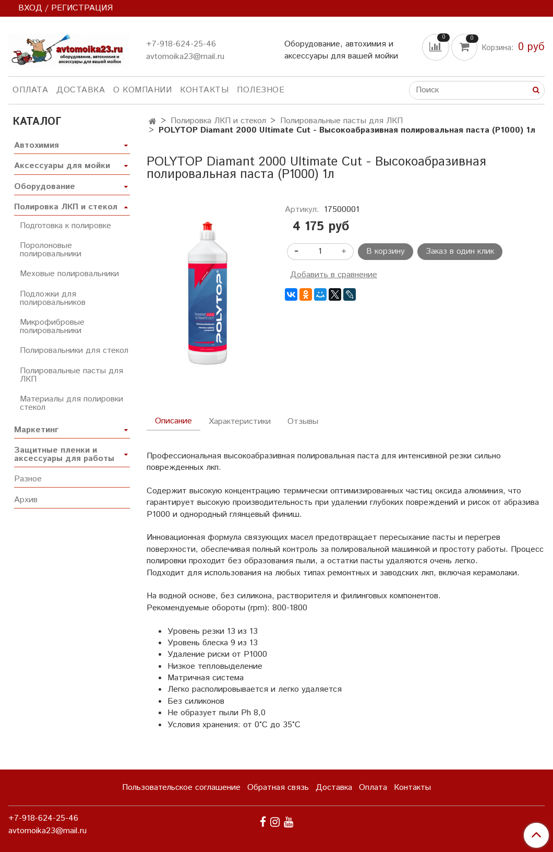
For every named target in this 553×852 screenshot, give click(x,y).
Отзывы (302, 422)
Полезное (260, 90)
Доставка (80, 90)
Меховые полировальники (69, 274)
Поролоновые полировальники (50, 250)
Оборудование (44, 187)
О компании (142, 90)
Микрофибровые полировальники (52, 326)
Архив (26, 500)
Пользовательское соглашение (181, 788)
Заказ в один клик (460, 251)
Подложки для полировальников (53, 298)
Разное (28, 479)
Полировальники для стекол (74, 351)
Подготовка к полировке (65, 226)
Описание (173, 421)
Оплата (30, 90)
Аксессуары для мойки (62, 166)
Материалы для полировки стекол (71, 403)
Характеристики (240, 422)
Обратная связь (278, 788)
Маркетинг (36, 430)
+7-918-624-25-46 (181, 44)
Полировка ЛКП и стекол (218, 121)
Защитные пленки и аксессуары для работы (64, 454)
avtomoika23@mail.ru (185, 57)
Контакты (204, 90)
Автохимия (36, 145)
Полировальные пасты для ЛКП (341, 121)
